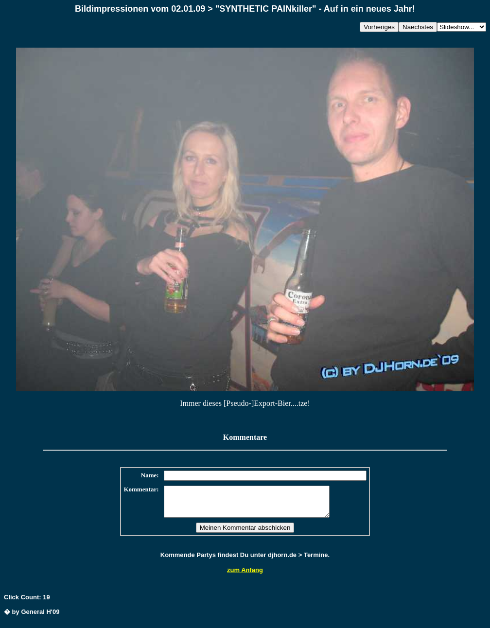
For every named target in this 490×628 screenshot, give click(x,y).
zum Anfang (245, 575)
